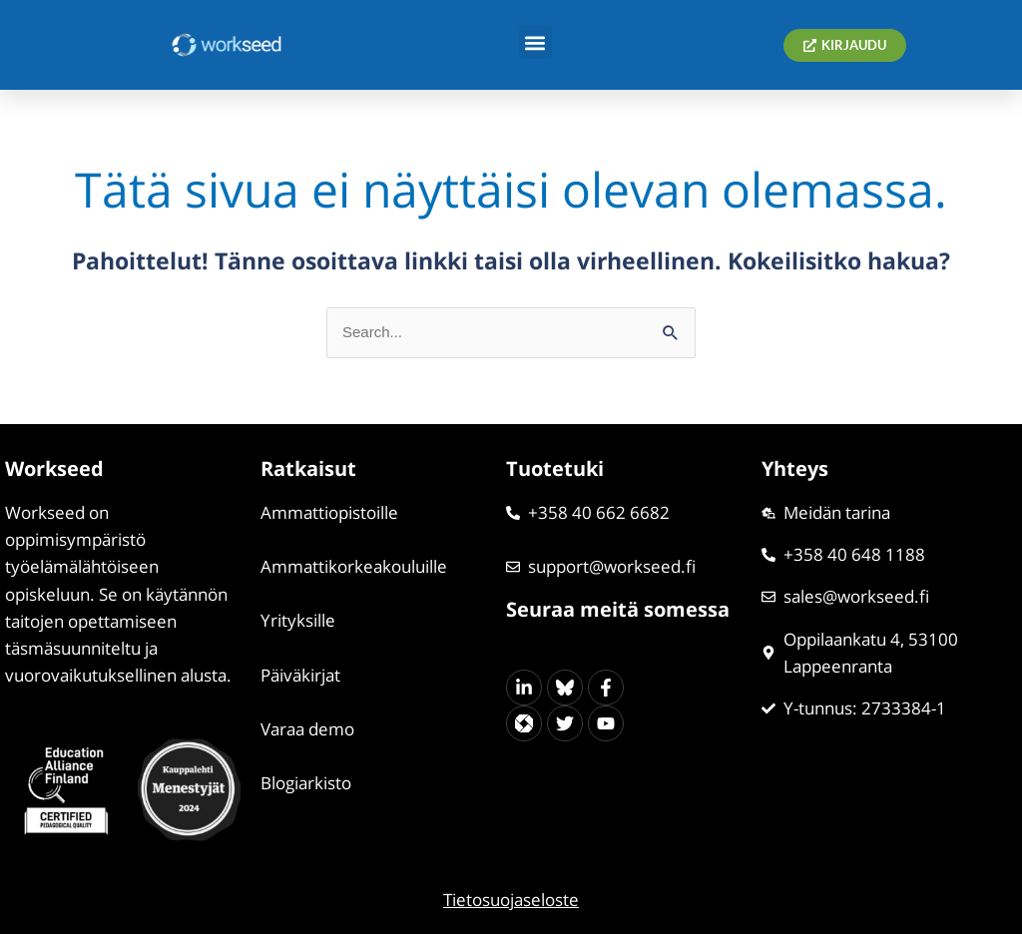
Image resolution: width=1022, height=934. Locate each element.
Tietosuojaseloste (511, 899)
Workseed (54, 468)
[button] (535, 42)
